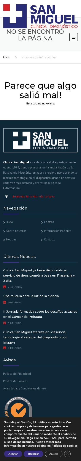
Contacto (49, 239)
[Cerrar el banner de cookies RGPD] (67, 454)
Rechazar (33, 454)
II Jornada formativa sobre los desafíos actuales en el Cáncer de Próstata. (40, 314)
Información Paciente (57, 231)
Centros (49, 222)
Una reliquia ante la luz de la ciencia (31, 296)
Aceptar (13, 454)
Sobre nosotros (16, 231)
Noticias (11, 239)
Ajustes (53, 454)
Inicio (7, 57)
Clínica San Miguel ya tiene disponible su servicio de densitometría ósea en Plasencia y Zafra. (39, 275)
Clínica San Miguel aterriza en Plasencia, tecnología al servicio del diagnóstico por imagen (35, 337)
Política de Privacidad (17, 374)
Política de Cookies (15, 381)
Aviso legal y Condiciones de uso (24, 388)
